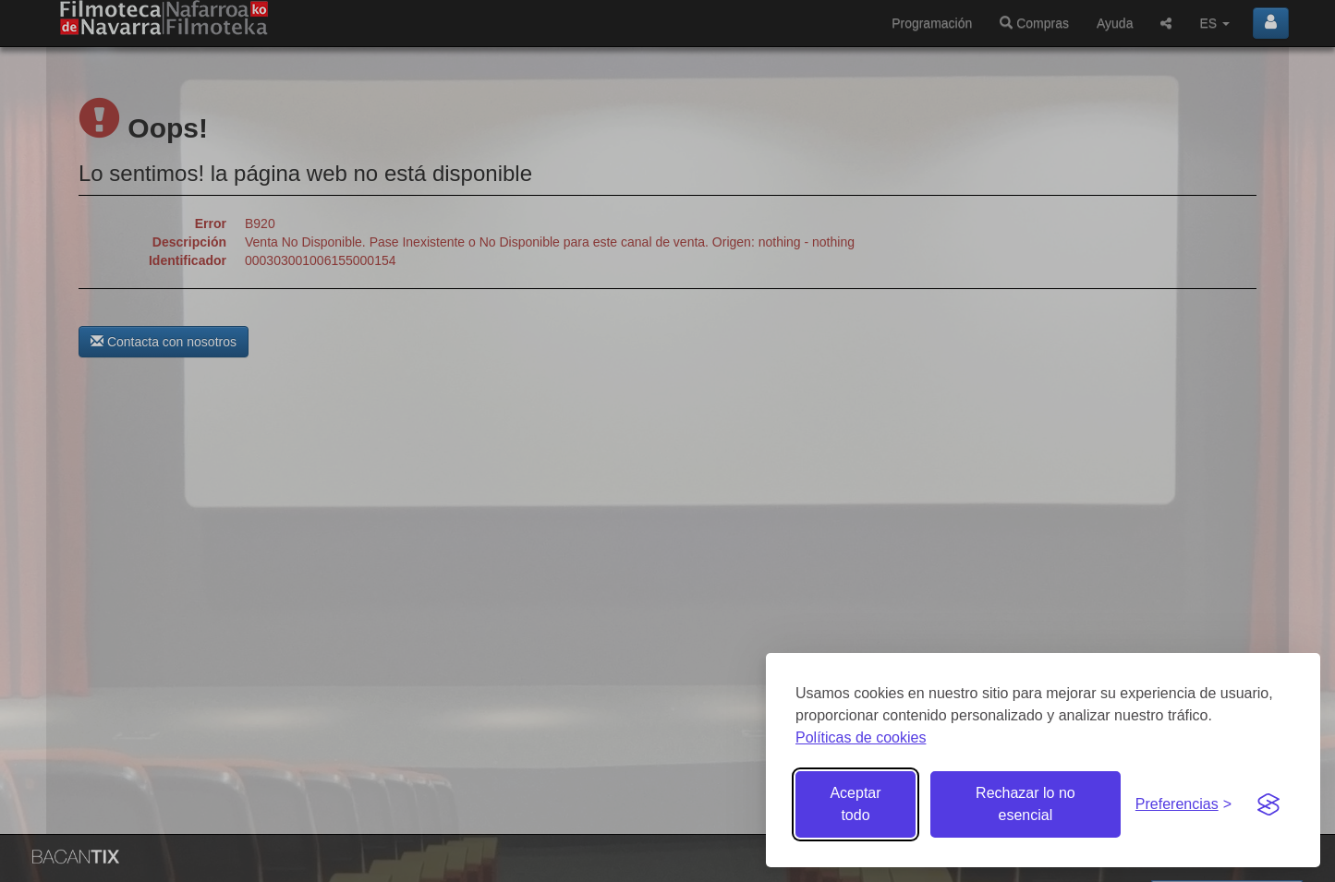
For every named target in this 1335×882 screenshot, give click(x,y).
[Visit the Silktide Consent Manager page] (1268, 804)
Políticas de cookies (860, 737)
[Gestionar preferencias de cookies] (1183, 804)
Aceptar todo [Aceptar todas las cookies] (855, 804)
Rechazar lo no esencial (1025, 804)
